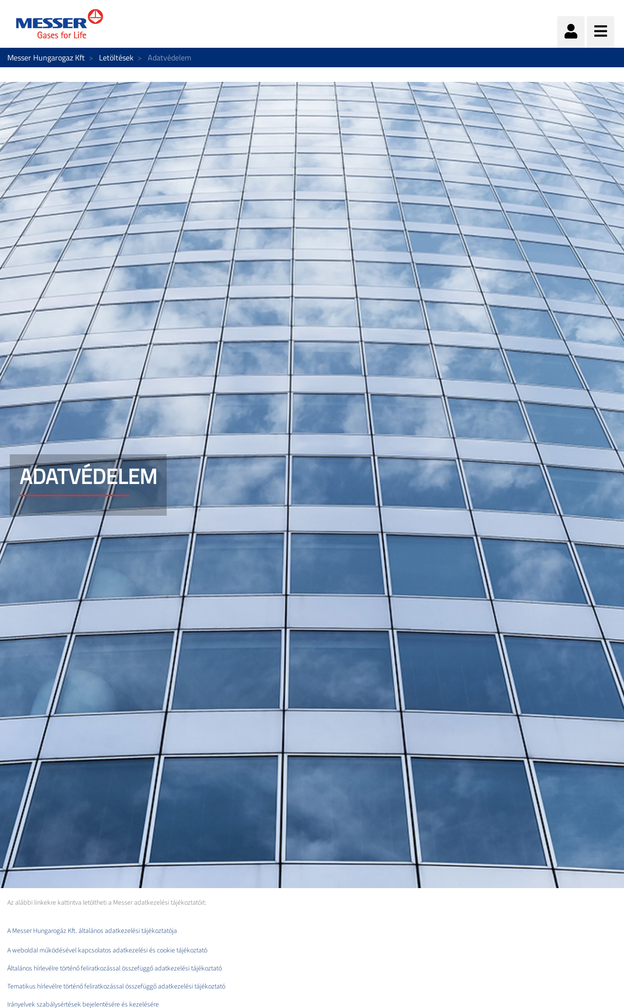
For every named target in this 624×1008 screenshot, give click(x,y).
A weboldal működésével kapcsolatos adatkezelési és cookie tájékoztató (107, 950)
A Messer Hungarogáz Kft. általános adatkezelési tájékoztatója (92, 931)
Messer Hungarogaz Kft (46, 57)
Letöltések (116, 57)
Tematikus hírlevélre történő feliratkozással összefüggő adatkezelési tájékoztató (117, 986)
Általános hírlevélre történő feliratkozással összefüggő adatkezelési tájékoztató (115, 968)
